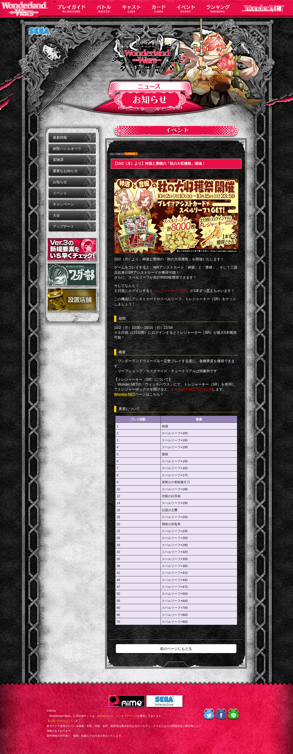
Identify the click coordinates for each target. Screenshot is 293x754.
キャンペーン (63, 204)
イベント (60, 193)
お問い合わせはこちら (62, 720)
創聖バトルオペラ (67, 149)
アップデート (63, 226)
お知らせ (60, 182)
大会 (56, 215)
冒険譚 (58, 160)
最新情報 (60, 137)
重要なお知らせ (65, 171)
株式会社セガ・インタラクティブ (117, 716)
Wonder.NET (124, 394)
